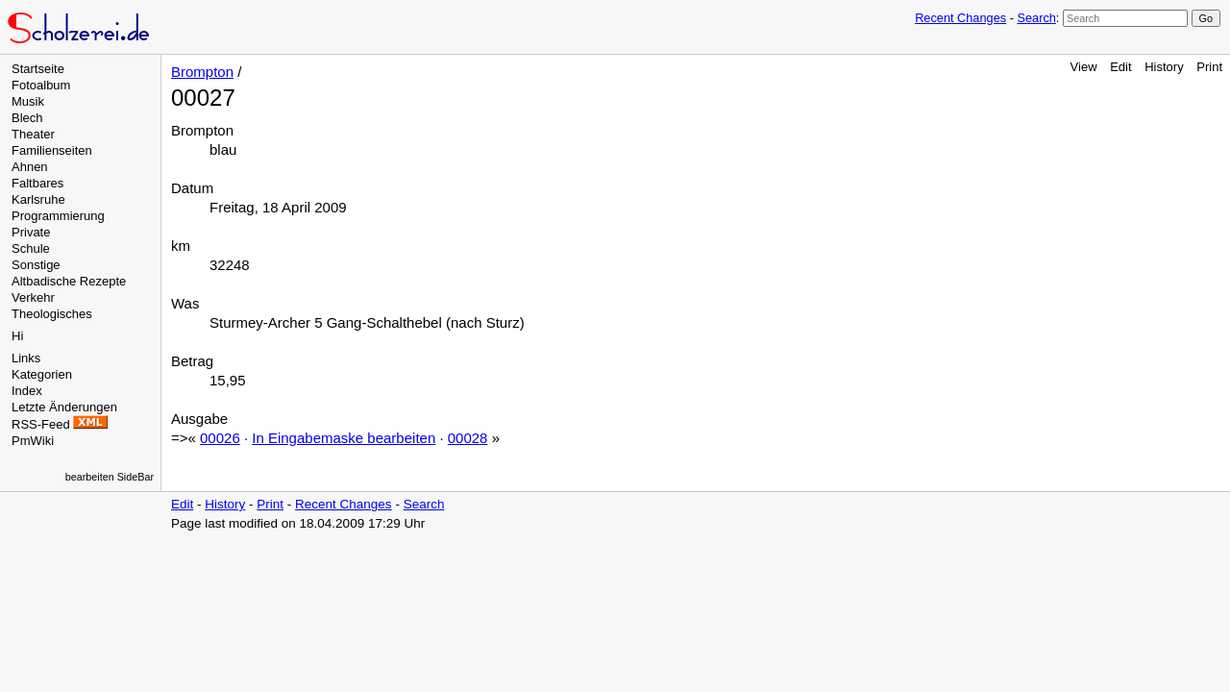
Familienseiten (52, 150)
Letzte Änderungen (64, 407)
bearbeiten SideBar (109, 476)
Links (26, 358)
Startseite (38, 69)
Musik (28, 101)
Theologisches (52, 314)
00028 (468, 438)
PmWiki (33, 440)
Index (27, 390)
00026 (220, 438)
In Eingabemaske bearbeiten (343, 438)
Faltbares (37, 183)
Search (1036, 18)
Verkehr (33, 297)
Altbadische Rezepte (69, 281)
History (1163, 67)
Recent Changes (960, 18)
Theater (33, 134)
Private (31, 232)
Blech (27, 118)
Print (1209, 67)
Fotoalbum (41, 85)
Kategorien (42, 374)
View (1083, 67)
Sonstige (36, 265)
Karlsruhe (38, 199)
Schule (31, 248)
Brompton (202, 71)
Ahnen (30, 167)
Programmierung (58, 216)
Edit (1120, 67)
